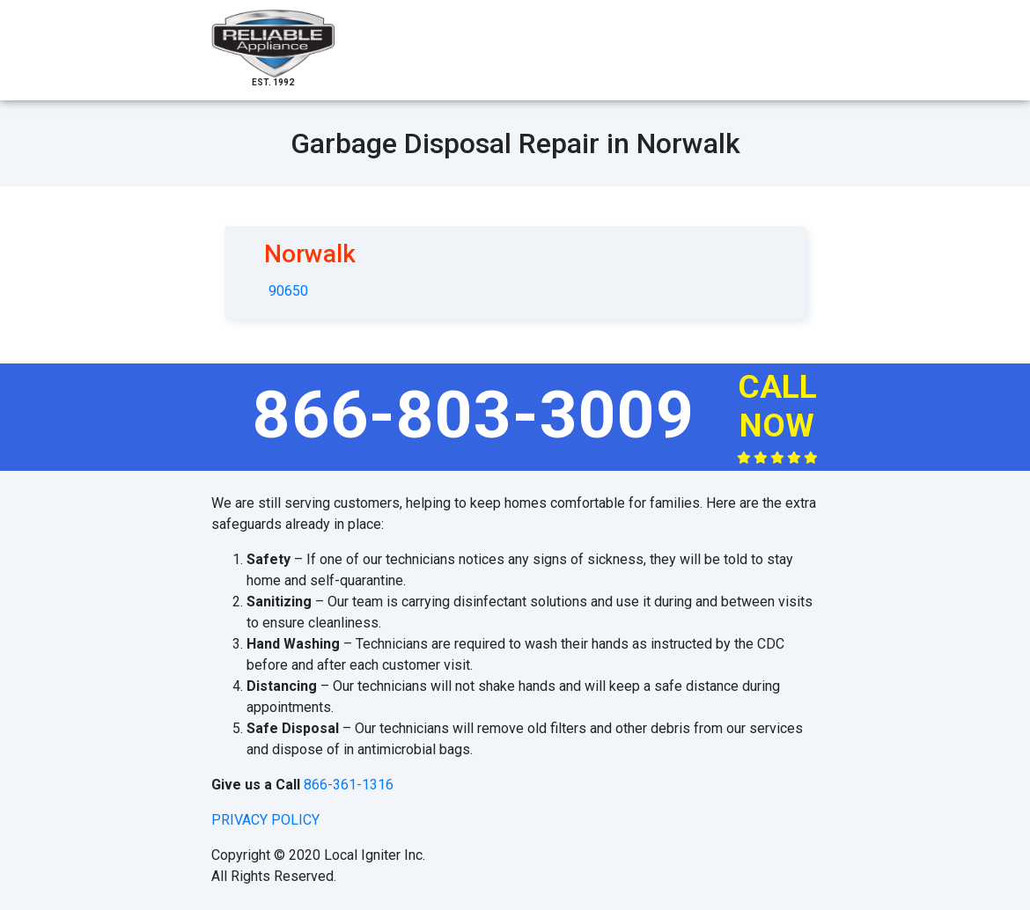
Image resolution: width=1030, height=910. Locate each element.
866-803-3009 (474, 414)
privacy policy (265, 819)
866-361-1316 (349, 784)
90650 (288, 291)
